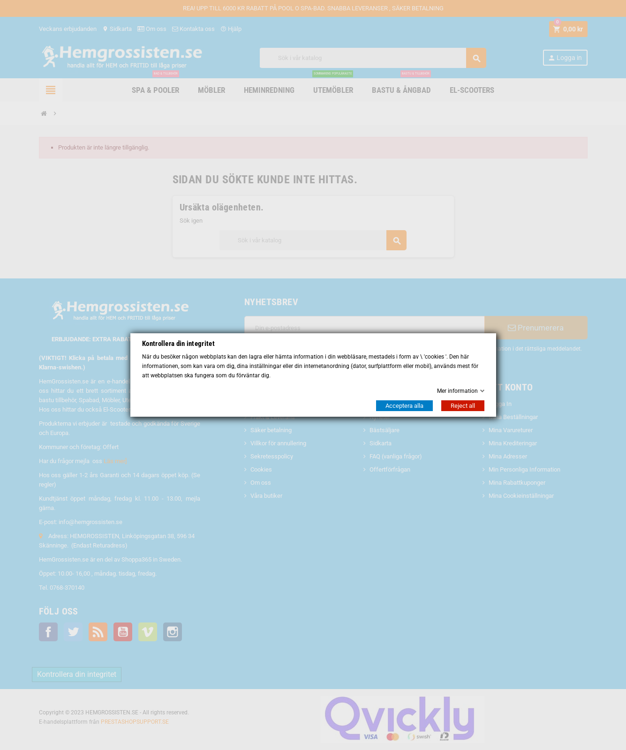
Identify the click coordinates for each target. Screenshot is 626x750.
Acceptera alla (404, 405)
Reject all (463, 405)
